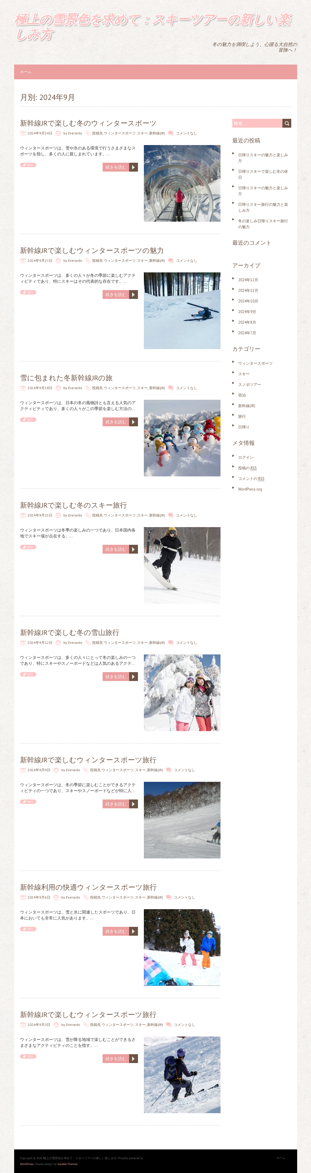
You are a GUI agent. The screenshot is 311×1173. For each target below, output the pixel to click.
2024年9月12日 (39, 642)
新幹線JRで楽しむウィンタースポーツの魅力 (92, 250)
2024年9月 (247, 311)
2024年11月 (248, 290)
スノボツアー (249, 384)
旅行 (30, 165)
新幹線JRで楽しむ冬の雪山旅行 (69, 632)
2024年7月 (247, 332)
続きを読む (116, 167)
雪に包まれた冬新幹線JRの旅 (66, 377)
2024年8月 (247, 322)
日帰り (244, 427)
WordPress (26, 1164)
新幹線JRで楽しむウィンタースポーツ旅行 (88, 759)
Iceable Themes (67, 1164)
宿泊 (242, 395)
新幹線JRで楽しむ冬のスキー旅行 (73, 505)
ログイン (246, 457)
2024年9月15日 (39, 515)
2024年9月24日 (39, 133)
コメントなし (186, 133)
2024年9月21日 (39, 260)
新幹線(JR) (157, 133)
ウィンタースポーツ (120, 133)
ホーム (26, 71)
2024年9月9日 (38, 770)
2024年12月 (248, 279)
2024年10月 (248, 301)
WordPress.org (250, 489)
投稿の (247, 467)
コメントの (251, 478)
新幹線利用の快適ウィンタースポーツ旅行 (88, 887)
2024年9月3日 (38, 1024)
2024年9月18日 (39, 388)
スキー (142, 133)
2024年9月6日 (38, 897)
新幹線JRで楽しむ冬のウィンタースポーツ (88, 123)
